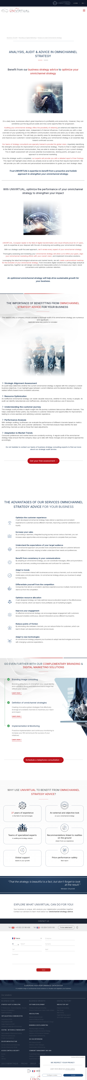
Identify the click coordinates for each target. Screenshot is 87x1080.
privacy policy (70, 1069)
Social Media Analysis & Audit (37, 1043)
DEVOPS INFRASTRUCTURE (9, 1030)
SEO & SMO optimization (64, 1006)
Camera (3, 1048)
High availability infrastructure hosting (11, 1022)
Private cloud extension (7, 1027)
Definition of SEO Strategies (36, 1034)
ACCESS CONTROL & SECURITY (10, 1040)
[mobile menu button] (84, 10)
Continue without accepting (78, 1057)
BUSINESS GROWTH (37, 990)
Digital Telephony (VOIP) (8, 1013)
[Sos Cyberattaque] (61, 3)
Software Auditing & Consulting (37, 997)
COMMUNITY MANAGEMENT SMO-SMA (40, 1040)
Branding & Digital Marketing (27, 26)
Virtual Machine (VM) (6, 1011)
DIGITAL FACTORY (64, 990)
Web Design (60, 999)
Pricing (24, 1053)
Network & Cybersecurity (8, 1025)
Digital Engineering (6, 1002)
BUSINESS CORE (8, 990)
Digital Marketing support (64, 1004)
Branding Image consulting (25, 668)
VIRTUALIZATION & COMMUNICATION (12, 1005)
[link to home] (15, 10)
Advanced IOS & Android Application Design (41, 1011)
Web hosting (60, 1002)
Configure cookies (53, 1075)
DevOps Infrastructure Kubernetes (10, 1034)
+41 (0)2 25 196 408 (22, 917)
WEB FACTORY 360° (62, 993)
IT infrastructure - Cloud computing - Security (13, 997)
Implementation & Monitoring (26, 715)
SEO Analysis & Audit (35, 1031)
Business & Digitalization (7, 999)
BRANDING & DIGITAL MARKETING (38, 1014)
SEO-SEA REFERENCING (35, 1028)
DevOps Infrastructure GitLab (9, 1036)
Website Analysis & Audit (35, 1006)
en (84, 3)
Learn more (17, 682)
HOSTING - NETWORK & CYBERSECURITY (13, 1019)
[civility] (15, 933)
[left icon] (13, 927)
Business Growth (12, 26)
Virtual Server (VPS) (6, 1008)
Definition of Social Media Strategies (39, 1045)
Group (33, 1053)
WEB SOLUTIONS (34, 1003)
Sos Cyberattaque (9, 1053)
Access (3, 1043)
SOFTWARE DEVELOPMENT (37, 993)
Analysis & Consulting (63, 997)
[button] (41, 927)
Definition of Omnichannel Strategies (39, 1022)
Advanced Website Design (36, 1008)
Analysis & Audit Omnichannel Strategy (50, 26)
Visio (2, 1045)
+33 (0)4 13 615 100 (47, 917)
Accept (73, 1075)
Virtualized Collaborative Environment (11, 1015)
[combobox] (27, 927)
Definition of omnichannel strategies (29, 692)
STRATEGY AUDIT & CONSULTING (10, 993)
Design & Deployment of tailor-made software (41, 999)
